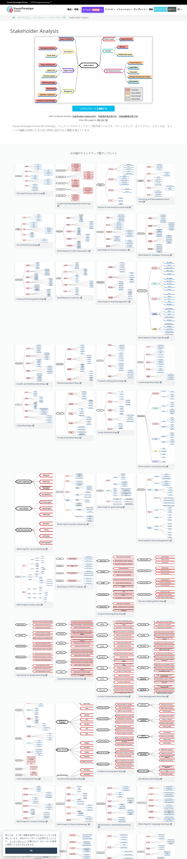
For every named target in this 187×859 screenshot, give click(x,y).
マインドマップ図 (57, 17)
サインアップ (160, 9)
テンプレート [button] (140, 9)
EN (98, 120)
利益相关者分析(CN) (107, 116)
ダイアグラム (24, 17)
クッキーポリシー (17, 841)
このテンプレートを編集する (93, 108)
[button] (77, 9)
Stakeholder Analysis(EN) (84, 116)
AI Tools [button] (92, 9)
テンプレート (40, 17)
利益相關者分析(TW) (128, 116)
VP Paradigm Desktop (41, 2)
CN (102, 120)
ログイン (172, 9)
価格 (151, 9)
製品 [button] (70, 9)
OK (31, 851)
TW (106, 120)
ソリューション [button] (124, 9)
